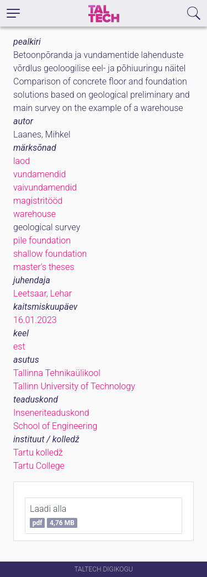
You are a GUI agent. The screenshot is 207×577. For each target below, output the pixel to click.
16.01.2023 (35, 320)
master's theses (44, 267)
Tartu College (39, 465)
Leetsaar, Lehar (42, 293)
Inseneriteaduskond (51, 412)
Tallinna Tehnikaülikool (56, 373)
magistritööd (37, 200)
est (19, 346)
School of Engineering (55, 426)
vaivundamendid (45, 187)
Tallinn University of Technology (74, 386)
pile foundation (42, 240)
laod (21, 161)
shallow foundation (50, 253)
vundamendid (39, 174)
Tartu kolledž (38, 452)
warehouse (34, 214)
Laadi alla (53, 516)
